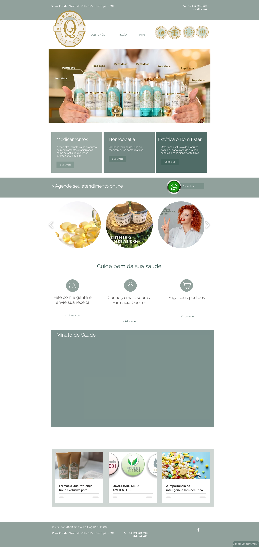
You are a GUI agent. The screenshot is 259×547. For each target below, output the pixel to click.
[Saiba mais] (65, 165)
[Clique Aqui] (188, 186)
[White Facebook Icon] (198, 529)
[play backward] (51, 225)
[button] (77, 224)
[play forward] (207, 225)
